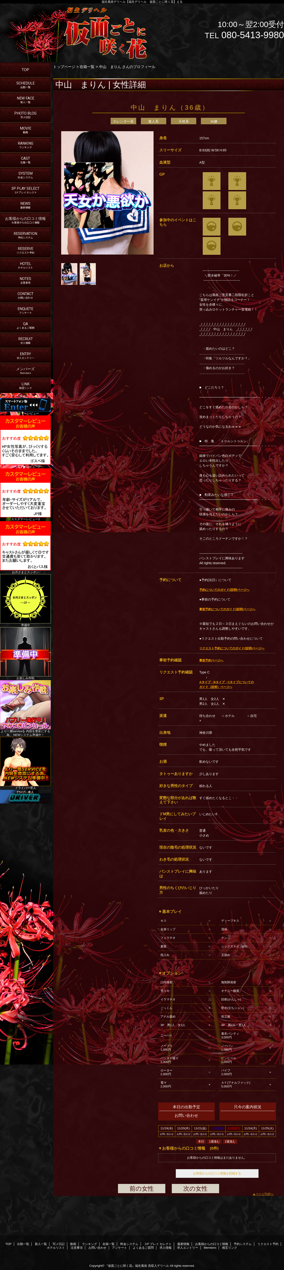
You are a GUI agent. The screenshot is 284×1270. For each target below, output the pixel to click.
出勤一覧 (23, 1244)
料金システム (129, 1244)
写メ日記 (59, 1244)
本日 (201, 1141)
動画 (73, 1244)
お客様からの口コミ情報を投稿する (217, 1173)
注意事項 (77, 1247)
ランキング (89, 1244)
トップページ (64, 67)
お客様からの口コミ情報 (211, 1244)
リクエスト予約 (267, 1244)
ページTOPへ (265, 1194)
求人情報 (166, 1247)
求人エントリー (187, 1247)
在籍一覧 (87, 67)
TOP (25, 70)
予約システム (243, 1244)
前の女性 (142, 1188)
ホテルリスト (56, 1247)
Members (210, 1247)
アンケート (119, 1247)
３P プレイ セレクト (158, 1244)
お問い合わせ (97, 1247)
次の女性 (195, 1188)
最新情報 (183, 1244)
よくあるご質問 (143, 1247)
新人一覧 (41, 1244)
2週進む (230, 1141)
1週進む (214, 1141)
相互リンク (229, 1247)
